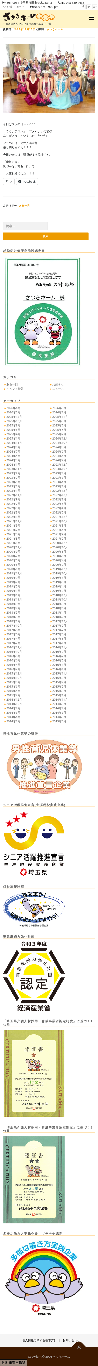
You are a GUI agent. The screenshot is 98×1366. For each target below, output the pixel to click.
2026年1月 (59, 412)
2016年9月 (59, 652)
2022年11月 (14, 495)
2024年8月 (59, 447)
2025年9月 (59, 421)
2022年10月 (60, 495)
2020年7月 (13, 556)
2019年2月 (59, 591)
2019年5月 (13, 586)
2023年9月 (13, 473)
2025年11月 (60, 417)
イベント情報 (15, 389)
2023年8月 (59, 473)
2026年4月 (13, 408)
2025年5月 (59, 430)
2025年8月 (13, 425)
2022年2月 (59, 512)
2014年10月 (14, 704)
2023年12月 (60, 464)
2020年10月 (60, 547)
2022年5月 (13, 508)
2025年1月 (13, 438)
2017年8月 (13, 630)
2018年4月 (59, 612)
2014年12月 (14, 699)
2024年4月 (59, 456)
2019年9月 (13, 578)
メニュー (91, 18)
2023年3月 (13, 486)
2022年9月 (13, 499)
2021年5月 (13, 534)
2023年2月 (59, 486)
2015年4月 (13, 691)
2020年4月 (59, 560)
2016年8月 (13, 656)
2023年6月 (59, 478)
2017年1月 (59, 643)
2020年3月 (13, 565)
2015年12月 (14, 673)
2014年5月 (59, 712)
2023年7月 (13, 478)
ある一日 (24, 205)
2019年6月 (59, 582)
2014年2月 (13, 721)
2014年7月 (59, 708)
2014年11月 (60, 699)
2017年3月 (59, 639)
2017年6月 (13, 634)
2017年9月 (59, 625)
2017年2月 (13, 643)
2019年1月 (13, 595)
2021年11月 (14, 521)
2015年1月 (59, 695)
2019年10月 (60, 573)
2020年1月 (13, 569)
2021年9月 (13, 525)
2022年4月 (59, 508)
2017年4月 (13, 639)
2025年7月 (59, 425)
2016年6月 (13, 660)
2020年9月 (13, 551)
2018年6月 (59, 608)
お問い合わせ (15, 7)
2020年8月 (59, 551)
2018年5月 (13, 612)
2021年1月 (13, 543)
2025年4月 (13, 434)
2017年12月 (60, 621)
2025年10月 (14, 421)
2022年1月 (13, 517)
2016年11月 (60, 647)
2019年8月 (59, 578)
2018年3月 (13, 617)
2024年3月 (13, 460)
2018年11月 (14, 599)
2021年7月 (13, 530)
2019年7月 (13, 582)
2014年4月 (13, 717)
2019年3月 (13, 591)
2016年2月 (13, 669)
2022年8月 (59, 499)
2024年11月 (14, 443)
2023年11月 (14, 469)
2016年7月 (59, 656)
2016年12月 (14, 647)
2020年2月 (59, 565)
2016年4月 (13, 665)
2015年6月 (13, 686)
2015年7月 (59, 682)
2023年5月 (13, 482)
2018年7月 (13, 608)
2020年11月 (14, 547)
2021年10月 (60, 521)
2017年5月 (59, 634)
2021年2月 (59, 538)
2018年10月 (60, 599)
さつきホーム (55, 29)
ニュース (58, 389)
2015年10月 (14, 678)
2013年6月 (59, 721)
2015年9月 (59, 678)
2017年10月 (14, 625)
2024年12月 (60, 438)
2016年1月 (59, 669)
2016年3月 (59, 665)
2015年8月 (13, 682)
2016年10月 (14, 652)
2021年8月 (59, 525)
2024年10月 (60, 443)
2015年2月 (13, 695)
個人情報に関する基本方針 (39, 1340)
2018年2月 (59, 617)
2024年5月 (13, 456)
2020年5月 (13, 560)
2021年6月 (59, 530)
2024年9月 (13, 447)
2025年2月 (59, 434)
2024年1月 (13, 464)
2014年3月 (59, 717)
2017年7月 (59, 630)
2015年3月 (59, 691)
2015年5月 (59, 686)
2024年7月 (13, 451)
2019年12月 (60, 569)
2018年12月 (60, 595)
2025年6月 (13, 430)
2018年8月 (59, 604)
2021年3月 (13, 538)
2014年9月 (59, 704)
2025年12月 (14, 417)
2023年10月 (60, 469)
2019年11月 (14, 573)
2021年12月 (60, 517)
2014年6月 (13, 712)
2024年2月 (59, 460)
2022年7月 (13, 504)
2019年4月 (59, 586)
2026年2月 (13, 412)
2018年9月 (13, 604)
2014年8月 (13, 708)
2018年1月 (13, 621)
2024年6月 (59, 451)
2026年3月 (59, 408)
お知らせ (58, 384)
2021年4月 (59, 534)
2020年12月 (60, 543)
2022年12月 (60, 491)
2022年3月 (13, 512)
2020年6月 (59, 556)
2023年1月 (13, 491)
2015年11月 (60, 673)
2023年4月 (59, 482)
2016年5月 (59, 660)
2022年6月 (59, 504)
